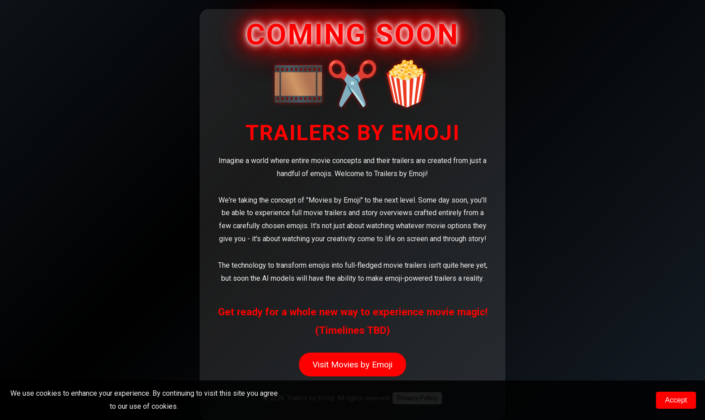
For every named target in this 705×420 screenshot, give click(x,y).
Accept (676, 400)
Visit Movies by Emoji (352, 364)
